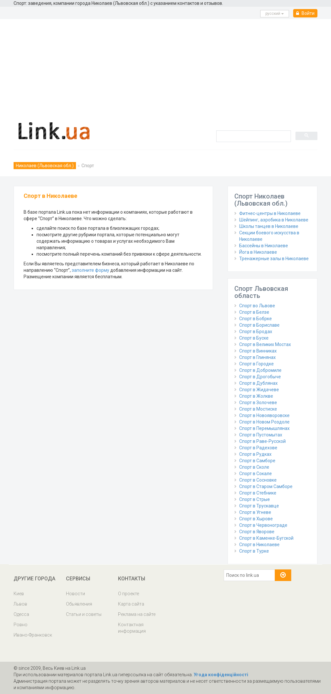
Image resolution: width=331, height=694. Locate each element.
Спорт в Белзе (254, 312)
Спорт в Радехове (258, 447)
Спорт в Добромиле (260, 370)
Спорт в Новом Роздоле (264, 421)
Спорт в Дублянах (258, 383)
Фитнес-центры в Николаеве (270, 213)
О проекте (128, 593)
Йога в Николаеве (258, 252)
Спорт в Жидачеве (259, 389)
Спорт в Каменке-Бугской (266, 538)
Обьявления (79, 604)
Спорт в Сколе (254, 467)
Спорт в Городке (256, 363)
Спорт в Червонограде (263, 525)
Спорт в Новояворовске (264, 415)
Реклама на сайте (136, 614)
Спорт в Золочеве (258, 402)
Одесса (21, 614)
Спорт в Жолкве (256, 396)
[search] (252, 135)
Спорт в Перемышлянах (264, 428)
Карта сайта (131, 604)
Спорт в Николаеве (259, 544)
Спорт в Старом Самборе (266, 486)
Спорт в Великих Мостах (265, 344)
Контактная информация (132, 628)
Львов (20, 604)
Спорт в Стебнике (257, 492)
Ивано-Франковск (33, 635)
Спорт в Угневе (255, 512)
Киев (19, 593)
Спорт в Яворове (256, 531)
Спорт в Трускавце (259, 505)
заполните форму (90, 270)
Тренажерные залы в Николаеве (274, 258)
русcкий (274, 13)
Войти (305, 13)
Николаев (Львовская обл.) (45, 165)
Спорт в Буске (254, 338)
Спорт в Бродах (255, 331)
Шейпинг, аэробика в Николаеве (273, 219)
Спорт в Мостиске (258, 409)
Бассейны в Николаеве (263, 245)
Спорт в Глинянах (257, 357)
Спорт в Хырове (256, 518)
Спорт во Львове (257, 305)
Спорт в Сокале (255, 473)
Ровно (20, 624)
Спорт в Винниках (258, 350)
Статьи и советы (83, 614)
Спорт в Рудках (255, 454)
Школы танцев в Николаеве (268, 226)
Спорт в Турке (254, 551)
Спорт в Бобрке (255, 318)
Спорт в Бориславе (259, 325)
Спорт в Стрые (254, 499)
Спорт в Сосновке (258, 480)
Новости (75, 593)
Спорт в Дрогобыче (260, 376)
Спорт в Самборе (257, 460)
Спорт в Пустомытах (260, 434)
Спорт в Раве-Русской (262, 441)
